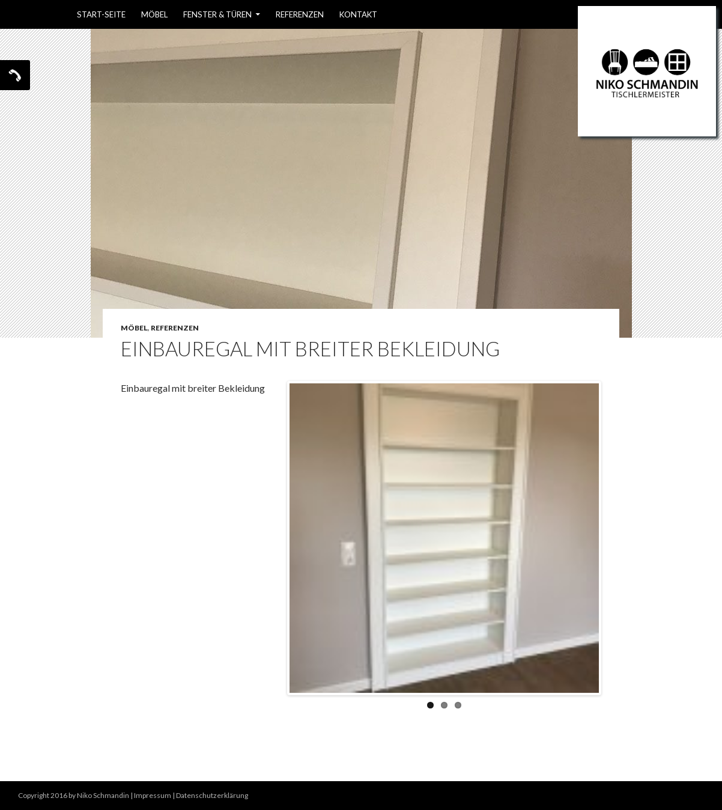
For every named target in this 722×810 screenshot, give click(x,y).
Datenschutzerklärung (212, 795)
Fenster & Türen (217, 14)
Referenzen (300, 14)
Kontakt (358, 14)
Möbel (154, 14)
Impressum (152, 795)
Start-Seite (101, 14)
